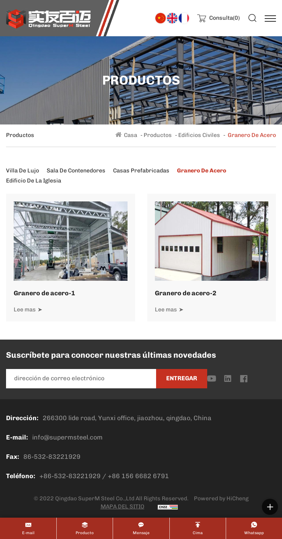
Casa (130, 135)
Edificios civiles (199, 135)
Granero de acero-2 (185, 293)
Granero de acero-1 (44, 293)
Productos (158, 135)
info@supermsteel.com (67, 437)
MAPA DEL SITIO (122, 506)
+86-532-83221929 (70, 476)
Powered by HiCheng (221, 498)
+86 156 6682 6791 (138, 476)
